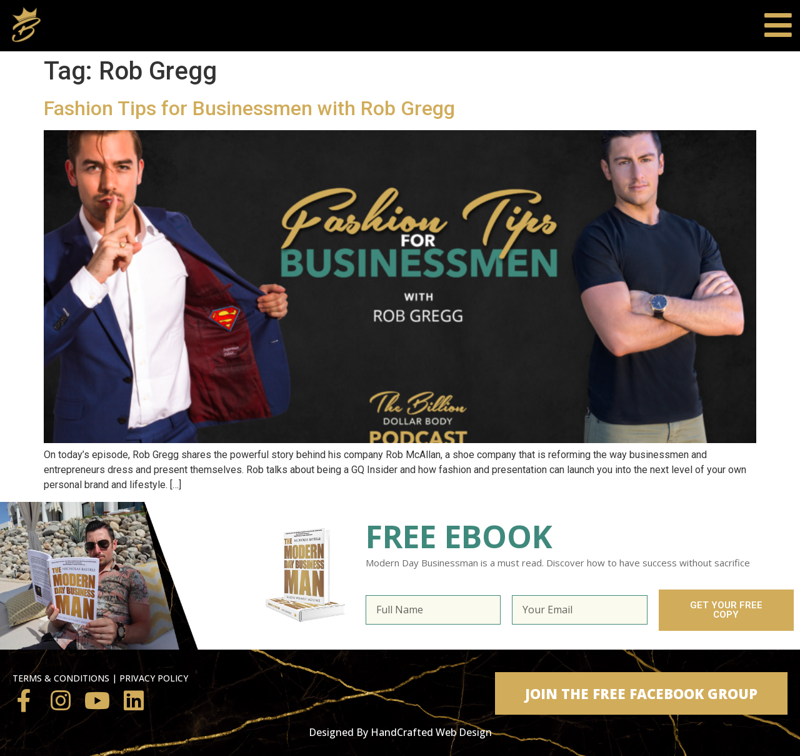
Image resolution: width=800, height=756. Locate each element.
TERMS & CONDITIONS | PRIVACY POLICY (100, 678)
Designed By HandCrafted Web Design (400, 732)
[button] (641, 693)
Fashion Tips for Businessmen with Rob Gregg (249, 108)
